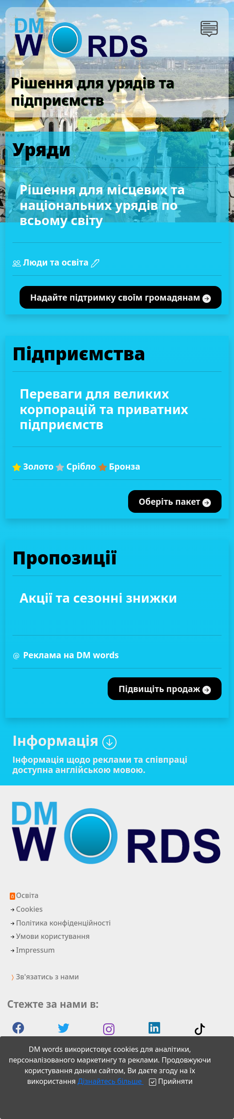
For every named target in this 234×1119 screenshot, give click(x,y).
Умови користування (49, 936)
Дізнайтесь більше (110, 1081)
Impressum (32, 950)
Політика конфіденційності (60, 923)
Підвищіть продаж (164, 689)
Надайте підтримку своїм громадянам (120, 297)
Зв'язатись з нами (44, 977)
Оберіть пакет (175, 501)
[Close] (171, 1081)
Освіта (24, 895)
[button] (211, 28)
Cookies (26, 909)
